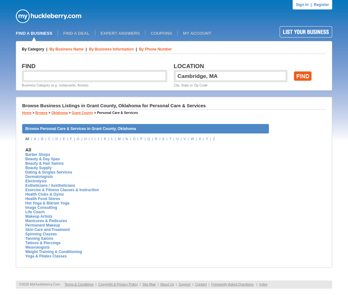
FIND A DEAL (76, 33)
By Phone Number (155, 49)
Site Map (149, 284)
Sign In (302, 5)
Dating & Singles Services (48, 172)
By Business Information (111, 49)
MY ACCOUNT (197, 33)
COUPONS (161, 33)
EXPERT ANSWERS (120, 33)
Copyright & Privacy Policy (118, 284)
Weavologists (37, 247)
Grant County (82, 113)
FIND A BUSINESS (34, 33)
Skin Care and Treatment (47, 229)
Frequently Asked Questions (232, 284)
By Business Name (66, 49)
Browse (41, 113)
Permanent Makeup (42, 225)
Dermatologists (39, 176)
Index (263, 284)
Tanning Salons (39, 238)
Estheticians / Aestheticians (50, 185)
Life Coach (35, 212)
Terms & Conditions (79, 284)
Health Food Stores (42, 199)
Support (184, 284)
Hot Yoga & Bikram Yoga (47, 203)
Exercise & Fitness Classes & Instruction (62, 190)
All (27, 139)
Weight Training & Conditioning (53, 252)
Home (27, 113)
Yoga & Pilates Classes (46, 256)
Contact (201, 284)
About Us (167, 284)
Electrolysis (36, 181)
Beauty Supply (38, 168)
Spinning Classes (41, 234)
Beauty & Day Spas (42, 159)
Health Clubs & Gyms (44, 194)
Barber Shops (37, 154)
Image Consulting (41, 207)
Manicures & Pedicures (46, 221)
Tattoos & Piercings (43, 243)
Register (321, 5)
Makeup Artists (39, 216)
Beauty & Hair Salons (44, 163)
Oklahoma (60, 113)
